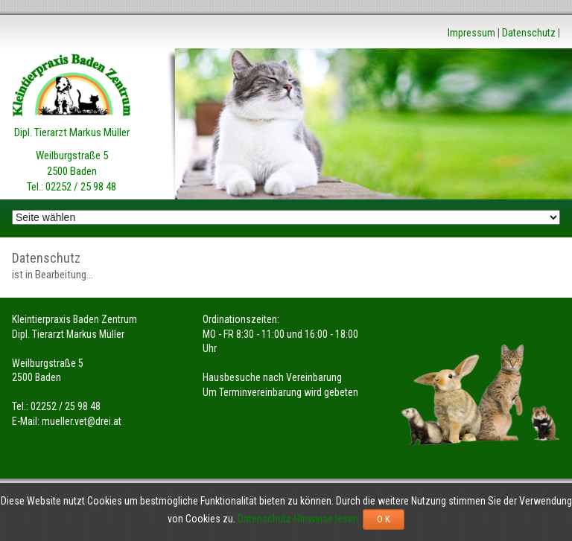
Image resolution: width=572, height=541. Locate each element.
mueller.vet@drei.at (81, 421)
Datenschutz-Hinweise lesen (300, 519)
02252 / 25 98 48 (80, 186)
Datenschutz (529, 33)
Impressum (471, 33)
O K (383, 519)
